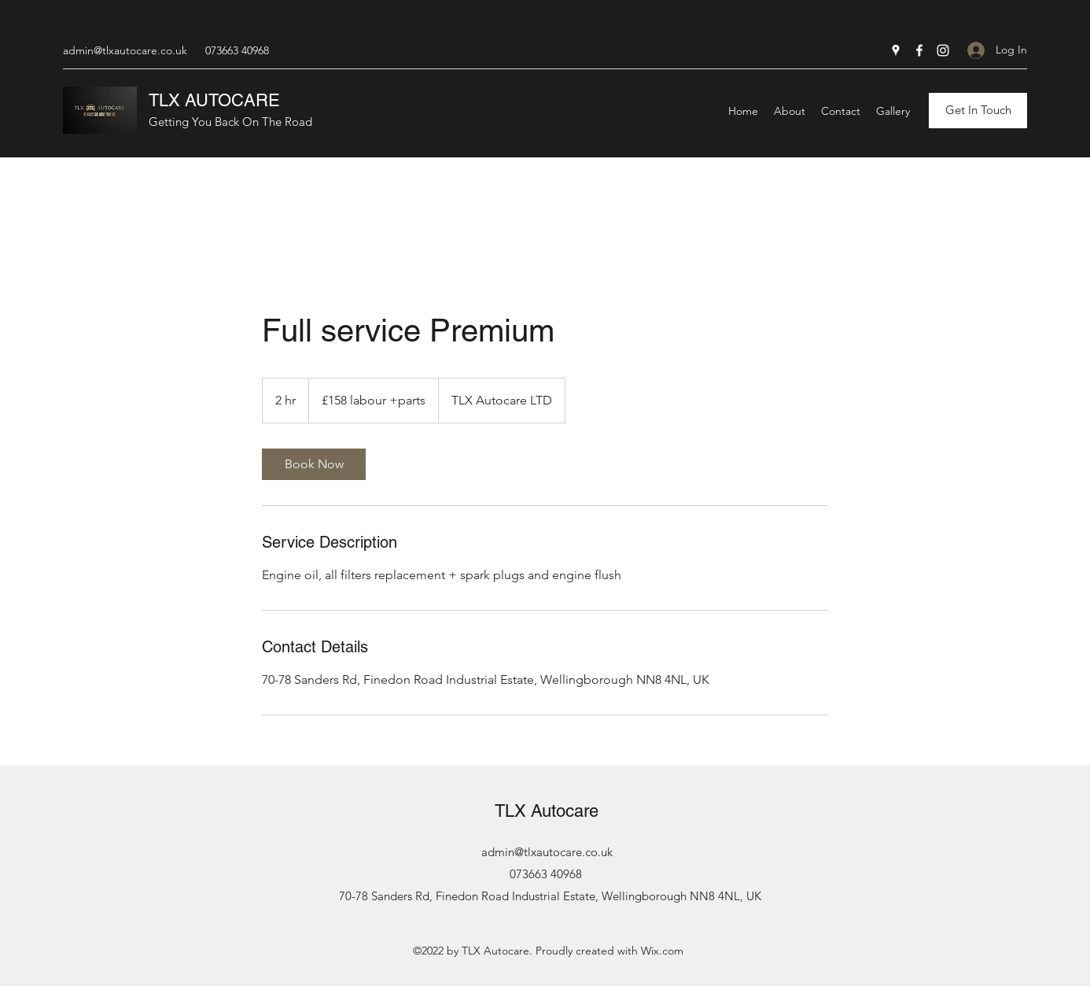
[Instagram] (943, 50)
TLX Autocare (546, 811)
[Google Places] (896, 50)
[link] (314, 464)
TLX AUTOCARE (214, 100)
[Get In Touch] (978, 110)
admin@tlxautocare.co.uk (125, 50)
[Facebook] (919, 50)
